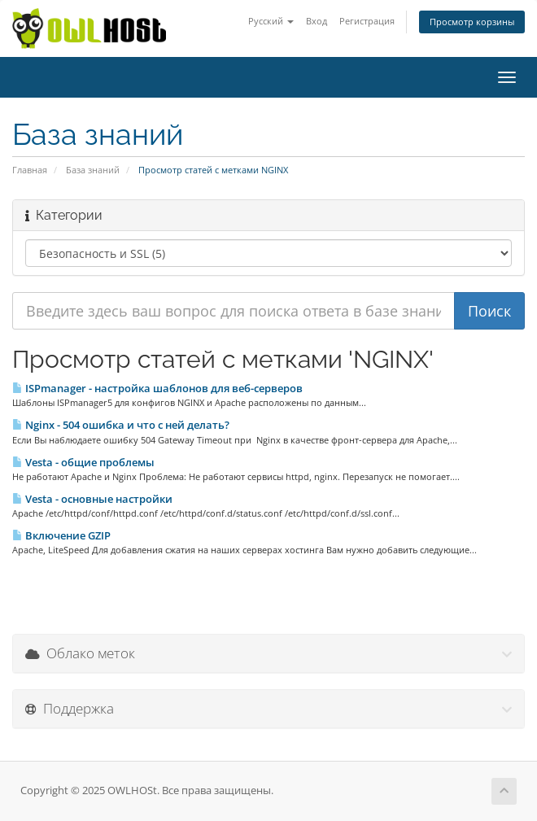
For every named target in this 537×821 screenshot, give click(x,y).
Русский (271, 21)
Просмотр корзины (472, 21)
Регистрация (367, 21)
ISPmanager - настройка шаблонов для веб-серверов (157, 388)
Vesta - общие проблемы (83, 462)
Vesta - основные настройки (92, 498)
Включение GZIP (61, 535)
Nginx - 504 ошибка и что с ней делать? (120, 424)
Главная (29, 170)
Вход (316, 21)
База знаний (93, 170)
